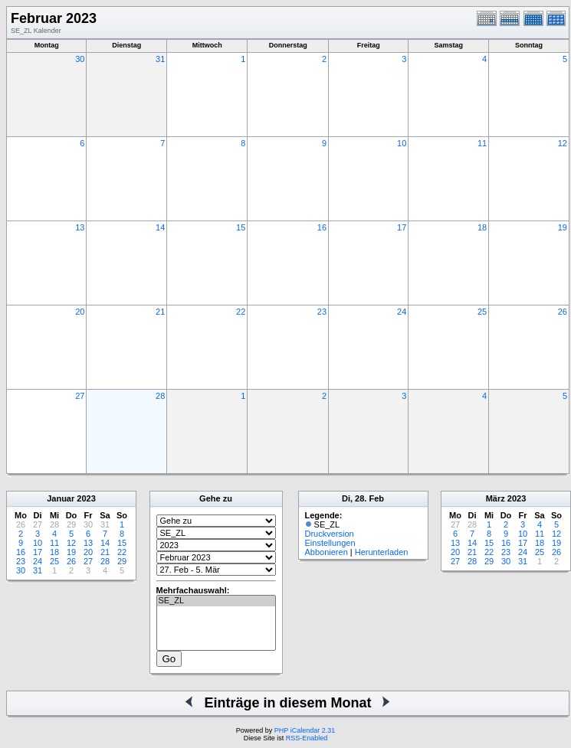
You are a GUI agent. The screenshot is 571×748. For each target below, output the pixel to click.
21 (160, 311)
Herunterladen (382, 552)
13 (79, 227)
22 (240, 311)
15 (240, 227)
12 (562, 143)
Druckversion (329, 533)
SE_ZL (216, 601)
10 (401, 143)
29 (121, 561)
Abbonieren (326, 552)
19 (562, 227)
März (495, 498)
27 (79, 395)
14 (160, 227)
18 (482, 227)
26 (562, 311)
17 (401, 227)
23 (322, 311)
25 (482, 311)
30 (79, 59)
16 (322, 227)
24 (401, 311)
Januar (60, 498)
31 (160, 59)
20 (79, 311)
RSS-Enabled (307, 738)
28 (160, 395)
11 (482, 143)
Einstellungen (330, 542)
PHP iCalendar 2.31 (304, 730)
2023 (86, 498)
